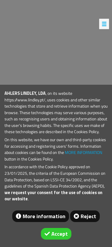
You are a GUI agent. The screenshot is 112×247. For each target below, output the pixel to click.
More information (44, 216)
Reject (88, 216)
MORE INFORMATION (83, 152)
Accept (59, 234)
